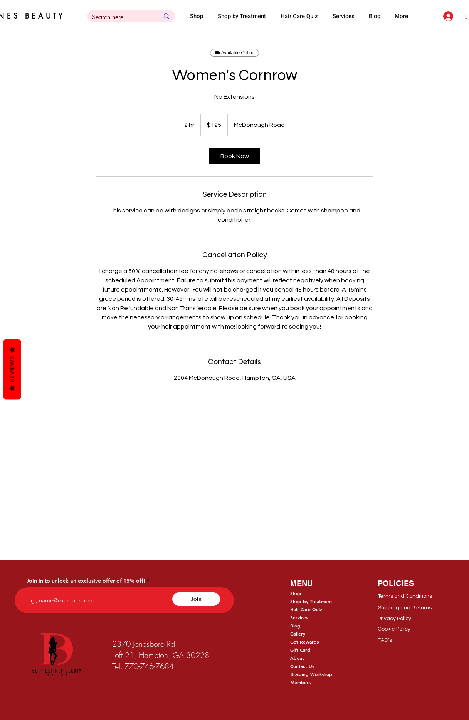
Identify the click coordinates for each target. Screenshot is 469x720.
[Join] (196, 599)
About (297, 657)
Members (300, 682)
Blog (295, 625)
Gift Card (300, 649)
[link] (234, 156)
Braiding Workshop (311, 674)
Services (299, 617)
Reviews (12, 369)
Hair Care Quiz (306, 609)
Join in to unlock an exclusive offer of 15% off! (85, 580)
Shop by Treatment (311, 601)
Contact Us (302, 666)
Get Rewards (304, 641)
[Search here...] (120, 17)
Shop (295, 593)
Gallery (297, 633)
